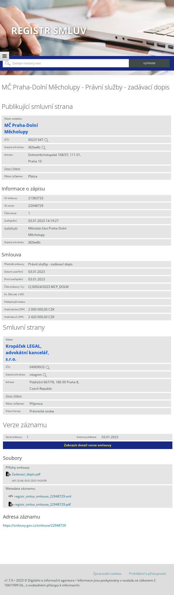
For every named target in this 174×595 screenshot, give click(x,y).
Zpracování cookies (107, 573)
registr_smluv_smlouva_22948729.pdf (43, 504)
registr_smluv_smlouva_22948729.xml (43, 496)
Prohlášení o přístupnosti (147, 573)
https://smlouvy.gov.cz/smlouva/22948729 (34, 525)
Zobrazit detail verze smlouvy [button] (87, 445)
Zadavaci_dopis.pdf (26, 474)
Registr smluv (48, 30)
